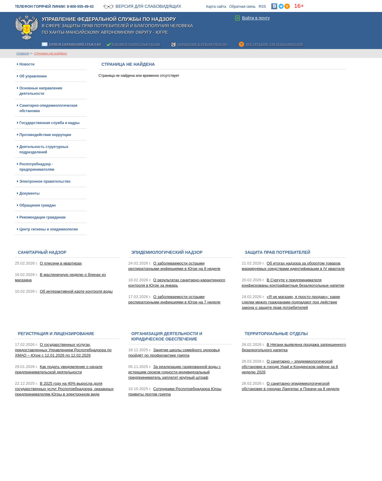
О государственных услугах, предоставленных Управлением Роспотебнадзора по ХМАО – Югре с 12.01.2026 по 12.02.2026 (63, 350)
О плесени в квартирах (61, 263)
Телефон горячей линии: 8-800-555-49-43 (54, 6)
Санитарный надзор (42, 252)
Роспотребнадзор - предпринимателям (36, 167)
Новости (26, 64)
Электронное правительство (44, 181)
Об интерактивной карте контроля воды (76, 291)
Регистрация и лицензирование (56, 334)
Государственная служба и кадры (49, 123)
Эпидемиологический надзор (166, 252)
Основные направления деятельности (40, 91)
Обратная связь (242, 6)
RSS (262, 6)
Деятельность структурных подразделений (43, 149)
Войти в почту (256, 18)
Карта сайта (216, 6)
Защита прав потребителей (277, 252)
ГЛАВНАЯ (22, 53)
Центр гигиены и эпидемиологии (48, 229)
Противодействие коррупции (45, 135)
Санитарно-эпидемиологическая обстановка (48, 108)
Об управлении (33, 76)
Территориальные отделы (276, 334)
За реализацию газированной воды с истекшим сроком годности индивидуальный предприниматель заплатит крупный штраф (174, 372)
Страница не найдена (50, 53)
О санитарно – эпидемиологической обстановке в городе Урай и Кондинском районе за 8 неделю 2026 (290, 366)
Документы (29, 193)
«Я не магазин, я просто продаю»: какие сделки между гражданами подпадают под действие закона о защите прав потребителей (291, 302)
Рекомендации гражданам (42, 217)
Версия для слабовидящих (148, 6)
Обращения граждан (37, 205)
